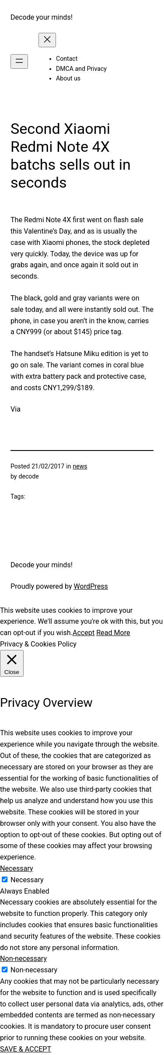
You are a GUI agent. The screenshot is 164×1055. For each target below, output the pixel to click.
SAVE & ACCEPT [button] (25, 1049)
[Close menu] (47, 40)
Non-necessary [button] (23, 958)
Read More (113, 633)
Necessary (27, 880)
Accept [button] (83, 633)
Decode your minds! (41, 17)
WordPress (91, 586)
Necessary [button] (16, 868)
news (80, 466)
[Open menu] (19, 61)
